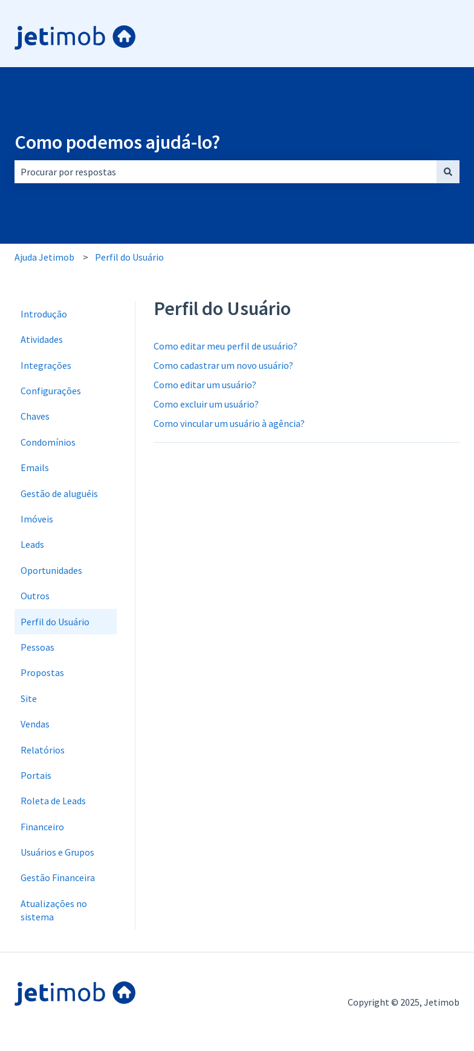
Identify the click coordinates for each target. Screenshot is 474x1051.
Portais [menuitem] (36, 775)
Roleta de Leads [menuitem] (53, 801)
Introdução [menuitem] (44, 314)
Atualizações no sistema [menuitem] (54, 910)
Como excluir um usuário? (206, 404)
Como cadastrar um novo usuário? (223, 365)
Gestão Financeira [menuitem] (58, 877)
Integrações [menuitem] (46, 365)
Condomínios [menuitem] (48, 442)
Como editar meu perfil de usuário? (225, 346)
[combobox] (226, 171)
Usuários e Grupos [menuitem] (57, 852)
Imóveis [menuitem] (37, 519)
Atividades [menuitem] (42, 339)
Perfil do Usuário (129, 257)
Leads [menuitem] (32, 544)
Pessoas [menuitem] (37, 647)
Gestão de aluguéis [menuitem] (59, 493)
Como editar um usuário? (205, 385)
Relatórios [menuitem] (43, 750)
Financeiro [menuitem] (42, 827)
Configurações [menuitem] (51, 391)
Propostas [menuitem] (42, 672)
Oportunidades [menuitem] (51, 570)
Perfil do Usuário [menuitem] (55, 622)
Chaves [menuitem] (35, 416)
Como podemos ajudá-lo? (117, 142)
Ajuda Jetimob (44, 257)
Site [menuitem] (29, 698)
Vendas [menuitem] (35, 724)
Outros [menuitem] (35, 596)
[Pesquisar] (448, 171)
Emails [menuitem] (35, 467)
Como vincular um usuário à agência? (229, 423)
